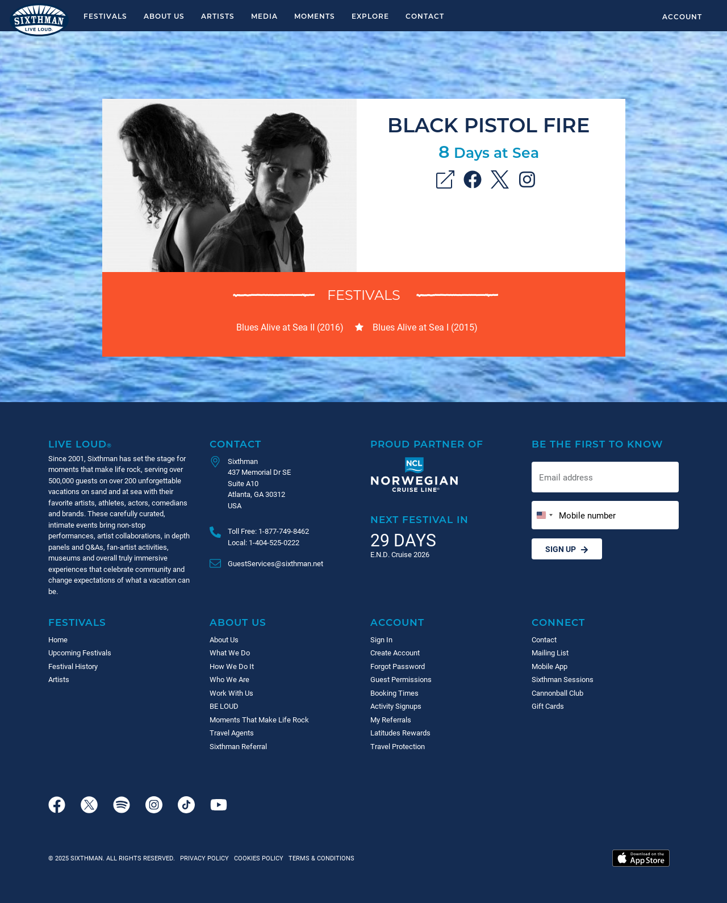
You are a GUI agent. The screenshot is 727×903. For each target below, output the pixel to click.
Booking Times (394, 693)
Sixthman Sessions (563, 679)
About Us (164, 15)
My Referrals (390, 719)
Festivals (105, 15)
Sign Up (566, 549)
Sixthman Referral (238, 746)
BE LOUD (224, 706)
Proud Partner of (426, 443)
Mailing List (550, 652)
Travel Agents (232, 733)
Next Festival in (419, 519)
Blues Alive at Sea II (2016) (290, 327)
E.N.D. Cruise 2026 (399, 554)
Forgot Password (397, 666)
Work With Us (231, 693)
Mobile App (549, 666)
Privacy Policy (204, 858)
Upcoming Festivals (79, 652)
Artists (218, 15)
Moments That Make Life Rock (259, 719)
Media (264, 15)
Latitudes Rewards (400, 733)
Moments (314, 15)
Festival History (73, 666)
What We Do (230, 652)
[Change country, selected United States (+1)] (544, 515)
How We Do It (232, 666)
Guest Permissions (401, 679)
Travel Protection (397, 746)
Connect (558, 622)
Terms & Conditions (319, 858)
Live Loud (80, 443)
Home (58, 639)
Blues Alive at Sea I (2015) (425, 327)
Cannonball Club (557, 693)
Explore (370, 15)
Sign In (381, 639)
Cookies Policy (257, 858)
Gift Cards (548, 706)
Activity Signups (395, 706)
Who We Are (229, 679)
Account (682, 16)
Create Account (395, 652)
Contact (425, 15)
